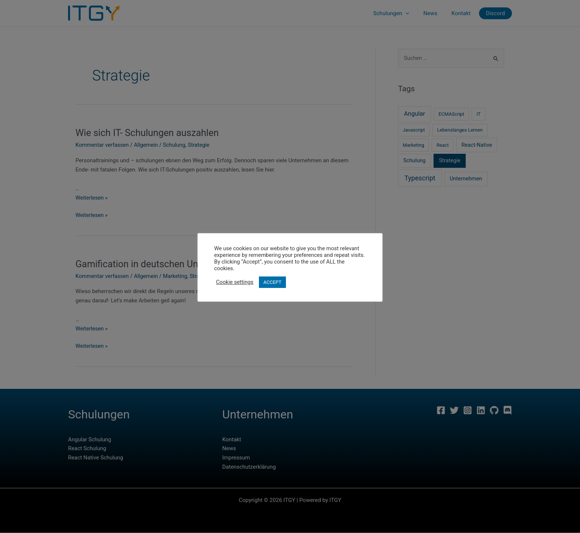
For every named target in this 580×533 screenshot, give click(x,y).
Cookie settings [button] (234, 282)
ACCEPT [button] (272, 282)
